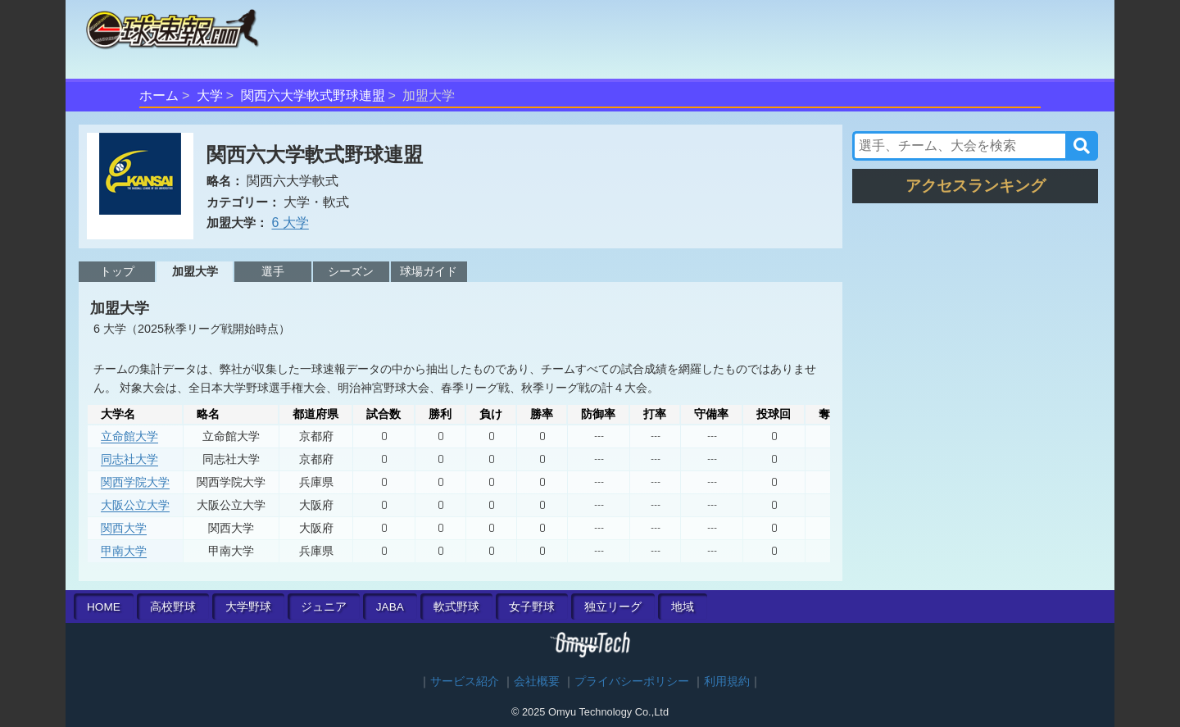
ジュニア (324, 607)
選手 (272, 271)
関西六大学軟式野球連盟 (313, 95)
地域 (682, 607)
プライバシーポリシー (631, 681)
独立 (613, 607)
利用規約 (727, 681)
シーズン (351, 271)
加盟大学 (195, 271)
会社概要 (537, 681)
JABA (390, 607)
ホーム (159, 95)
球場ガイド (428, 271)
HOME (103, 607)
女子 (532, 607)
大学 (210, 95)
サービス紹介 (464, 681)
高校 (173, 607)
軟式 (456, 607)
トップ (117, 271)
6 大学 (289, 222)
